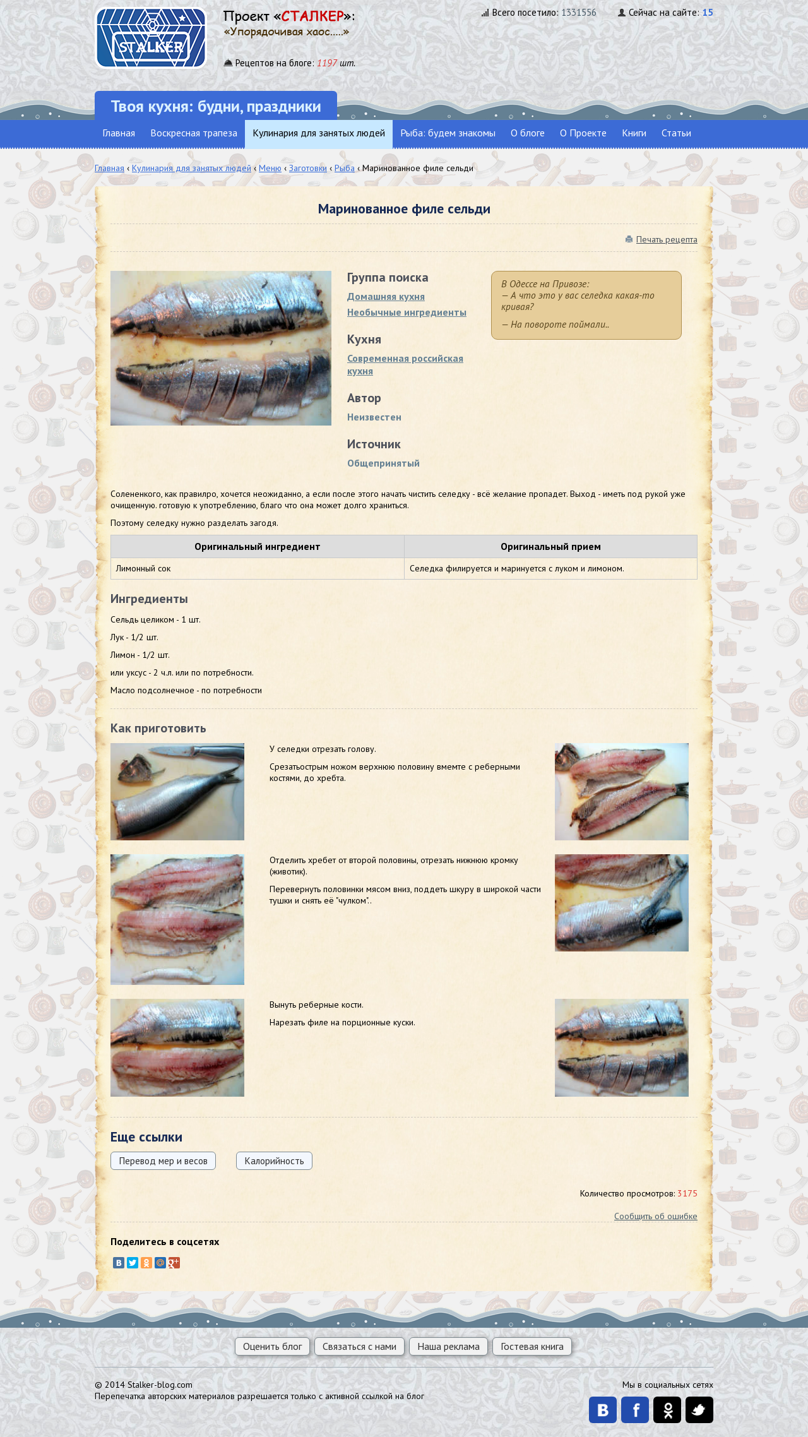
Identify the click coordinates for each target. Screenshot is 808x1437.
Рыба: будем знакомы (448, 132)
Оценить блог (272, 1346)
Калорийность (274, 1160)
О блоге (528, 132)
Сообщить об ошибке (656, 1216)
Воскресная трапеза (193, 132)
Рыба (345, 168)
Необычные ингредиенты (406, 312)
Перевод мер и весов (163, 1160)
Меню (270, 168)
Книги (634, 132)
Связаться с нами (359, 1346)
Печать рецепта (667, 239)
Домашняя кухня (386, 296)
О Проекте (583, 132)
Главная (118, 132)
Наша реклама (448, 1346)
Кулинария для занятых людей (318, 132)
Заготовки (308, 168)
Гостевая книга (532, 1346)
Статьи (676, 132)
